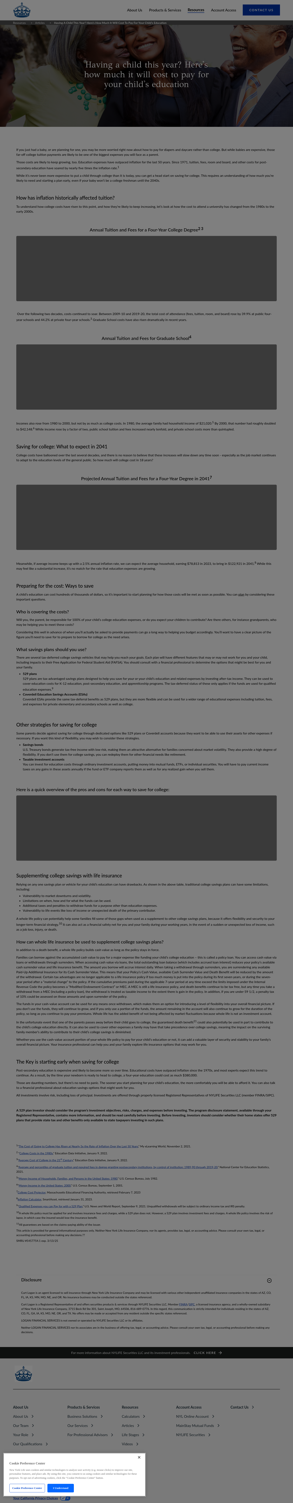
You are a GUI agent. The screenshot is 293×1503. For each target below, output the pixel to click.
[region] (74, 1474)
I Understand (60, 1488)
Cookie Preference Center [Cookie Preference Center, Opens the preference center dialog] (27, 1488)
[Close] (139, 1457)
